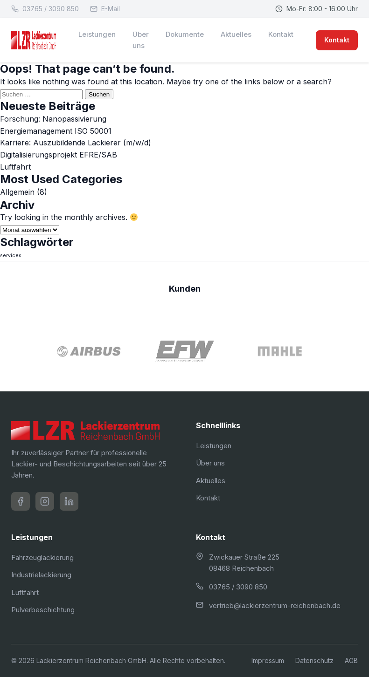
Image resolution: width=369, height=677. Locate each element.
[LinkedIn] (69, 501)
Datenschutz (314, 660)
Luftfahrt (15, 166)
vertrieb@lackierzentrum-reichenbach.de (275, 605)
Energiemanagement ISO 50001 (55, 131)
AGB (351, 660)
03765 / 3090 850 (45, 9)
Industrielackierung (41, 574)
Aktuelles (236, 34)
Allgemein (17, 192)
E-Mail (105, 9)
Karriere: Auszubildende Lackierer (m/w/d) (75, 142)
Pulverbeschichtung (43, 609)
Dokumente (185, 34)
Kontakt (280, 34)
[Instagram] (44, 501)
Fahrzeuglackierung (42, 557)
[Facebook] (20, 501)
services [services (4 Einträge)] (10, 256)
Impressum (267, 660)
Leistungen (97, 34)
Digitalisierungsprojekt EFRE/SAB (58, 154)
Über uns (140, 40)
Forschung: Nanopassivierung (53, 118)
